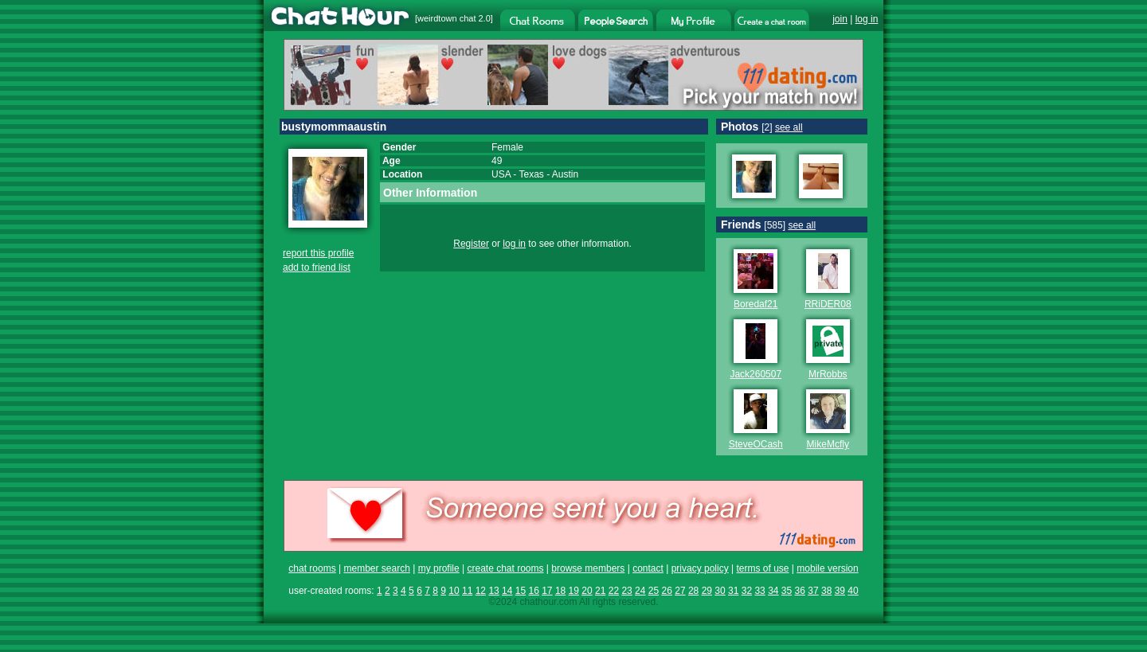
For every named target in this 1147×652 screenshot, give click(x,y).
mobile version (827, 568)
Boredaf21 (755, 304)
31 (733, 590)
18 (560, 590)
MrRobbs (828, 374)
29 (707, 590)
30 (719, 590)
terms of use (762, 568)
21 (600, 590)
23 (626, 590)
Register (471, 243)
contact (648, 568)
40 (853, 590)
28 (693, 590)
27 (680, 590)
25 (653, 590)
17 (547, 590)
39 (840, 590)
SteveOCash (756, 444)
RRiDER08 (827, 304)
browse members (587, 568)
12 (481, 590)
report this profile (318, 253)
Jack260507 (755, 374)
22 (614, 590)
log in (867, 19)
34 (773, 590)
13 (493, 590)
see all (789, 127)
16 (533, 590)
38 (826, 590)
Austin (565, 174)
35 (786, 590)
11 (467, 590)
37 (813, 590)
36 (800, 590)
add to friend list (316, 267)
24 (640, 590)
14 (507, 590)
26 (667, 590)
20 (586, 590)
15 (520, 590)
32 (747, 590)
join (840, 19)
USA (501, 174)
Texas (531, 174)
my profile (439, 568)
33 (759, 590)
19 (574, 590)
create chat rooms (505, 568)
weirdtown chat (446, 18)
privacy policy (700, 568)
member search (376, 568)
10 (453, 590)
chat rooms (311, 568)
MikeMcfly (828, 444)
